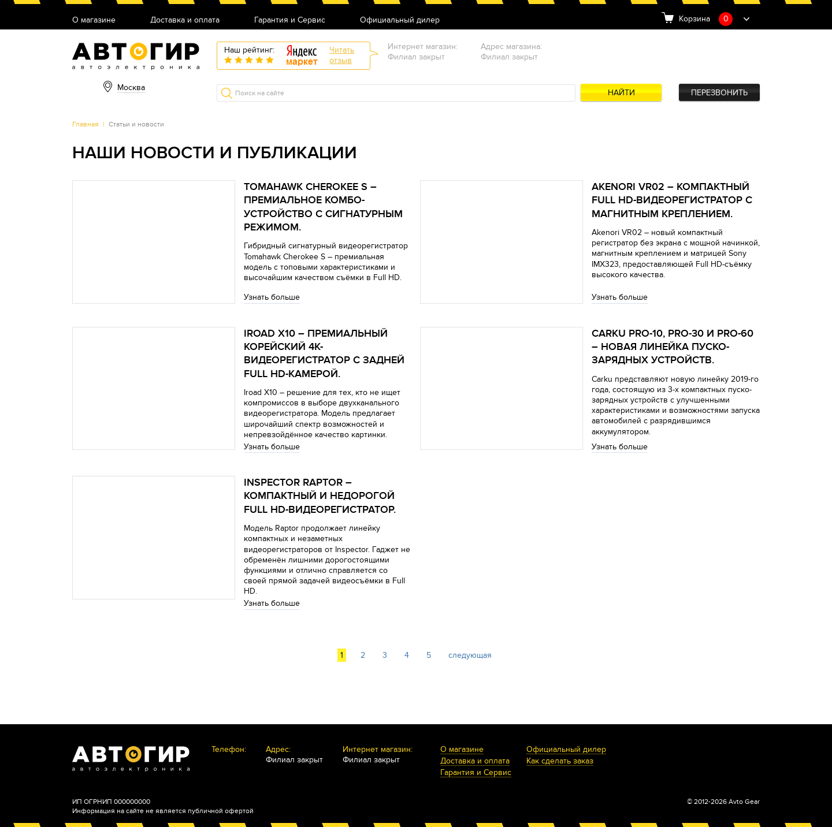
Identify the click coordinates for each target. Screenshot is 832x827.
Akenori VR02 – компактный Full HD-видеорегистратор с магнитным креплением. (672, 200)
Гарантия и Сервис (289, 20)
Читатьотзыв (341, 55)
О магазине (94, 20)
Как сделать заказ (559, 761)
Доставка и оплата (185, 20)
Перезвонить (719, 93)
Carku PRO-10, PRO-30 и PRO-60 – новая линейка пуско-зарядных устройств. (672, 347)
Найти (621, 93)
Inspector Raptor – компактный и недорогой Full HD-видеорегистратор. (320, 496)
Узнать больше (272, 297)
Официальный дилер (400, 20)
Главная (85, 124)
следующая (470, 655)
